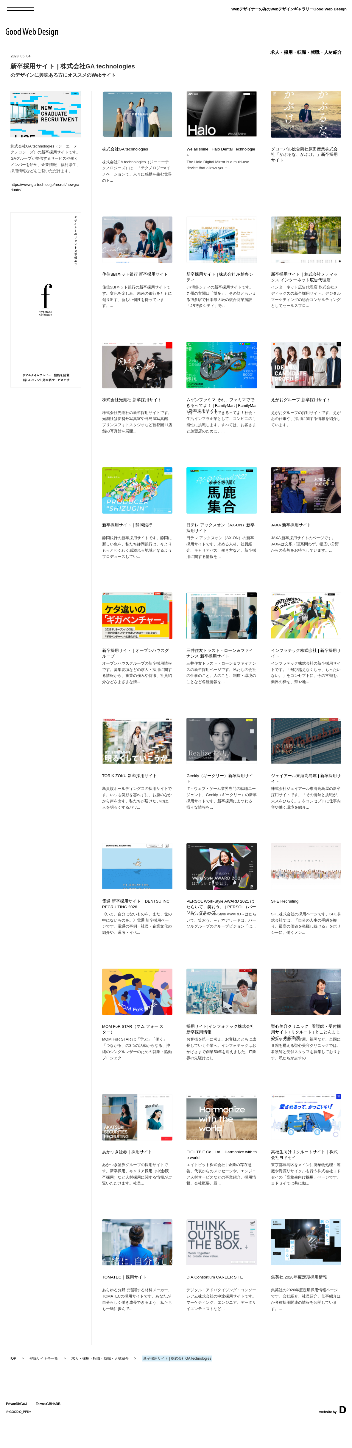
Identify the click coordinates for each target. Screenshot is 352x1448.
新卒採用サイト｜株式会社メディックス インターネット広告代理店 (304, 280)
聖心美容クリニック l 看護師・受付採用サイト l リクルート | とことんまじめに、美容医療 (306, 1053)
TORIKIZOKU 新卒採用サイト (129, 790)
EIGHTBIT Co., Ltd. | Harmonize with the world (221, 1179)
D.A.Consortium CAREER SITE (214, 1304)
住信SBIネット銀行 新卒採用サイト (135, 277)
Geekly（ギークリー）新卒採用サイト (219, 793)
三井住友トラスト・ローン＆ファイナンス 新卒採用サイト (219, 665)
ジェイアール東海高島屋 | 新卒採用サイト (306, 793)
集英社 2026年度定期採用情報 (299, 1304)
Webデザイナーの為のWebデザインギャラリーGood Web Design (289, 9)
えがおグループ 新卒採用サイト (301, 406)
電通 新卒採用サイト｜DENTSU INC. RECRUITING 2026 (136, 922)
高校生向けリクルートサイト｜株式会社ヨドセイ (304, 1179)
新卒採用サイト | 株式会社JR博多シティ (219, 280)
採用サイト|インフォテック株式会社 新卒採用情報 (220, 1050)
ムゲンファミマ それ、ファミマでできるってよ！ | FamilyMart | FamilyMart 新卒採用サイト (221, 411)
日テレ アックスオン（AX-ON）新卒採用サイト (220, 537)
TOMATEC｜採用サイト (124, 1304)
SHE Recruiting (284, 919)
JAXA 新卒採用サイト (291, 534)
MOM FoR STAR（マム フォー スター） (133, 1050)
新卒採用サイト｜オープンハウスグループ (135, 665)
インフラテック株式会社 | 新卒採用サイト (306, 665)
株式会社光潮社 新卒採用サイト (132, 406)
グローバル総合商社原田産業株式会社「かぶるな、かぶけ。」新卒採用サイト (304, 155)
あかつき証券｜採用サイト (127, 1176)
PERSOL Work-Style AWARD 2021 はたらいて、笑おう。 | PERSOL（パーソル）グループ (221, 925)
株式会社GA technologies (125, 149)
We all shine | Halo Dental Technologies (220, 152)
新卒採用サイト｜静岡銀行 (127, 534)
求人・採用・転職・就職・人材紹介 (306, 52)
